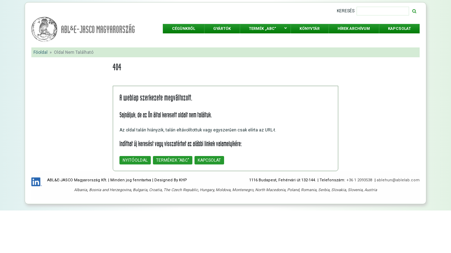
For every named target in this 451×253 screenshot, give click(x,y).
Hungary (207, 190)
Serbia (323, 190)
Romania (308, 190)
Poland (293, 190)
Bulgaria (140, 190)
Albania (80, 190)
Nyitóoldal (135, 160)
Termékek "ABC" (172, 160)
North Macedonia (270, 190)
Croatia (155, 190)
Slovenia (355, 190)
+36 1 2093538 (359, 180)
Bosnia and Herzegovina (110, 190)
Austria (370, 190)
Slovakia (338, 190)
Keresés (345, 10)
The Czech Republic (180, 190)
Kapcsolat (209, 160)
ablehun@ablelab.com (398, 180)
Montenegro (242, 190)
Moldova (223, 190)
